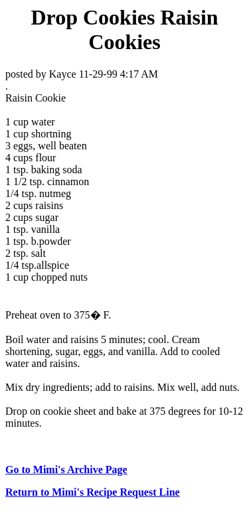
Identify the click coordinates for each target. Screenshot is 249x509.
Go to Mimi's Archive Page (66, 469)
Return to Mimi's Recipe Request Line (92, 492)
